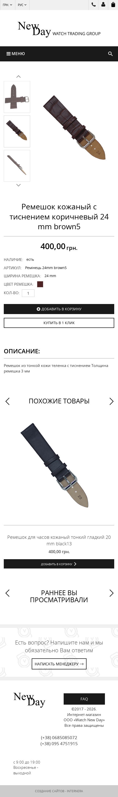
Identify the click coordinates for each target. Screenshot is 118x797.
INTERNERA (75, 791)
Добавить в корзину (62, 309)
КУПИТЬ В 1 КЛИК (59, 322)
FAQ (84, 698)
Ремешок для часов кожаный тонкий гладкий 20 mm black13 (59, 540)
